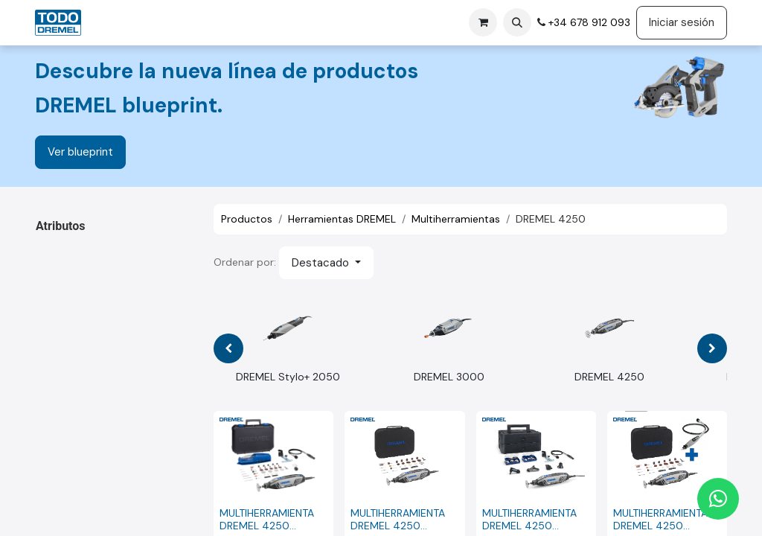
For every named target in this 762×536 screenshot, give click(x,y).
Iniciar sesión (681, 22)
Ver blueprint (80, 151)
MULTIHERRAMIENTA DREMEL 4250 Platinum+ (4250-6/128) (529, 519)
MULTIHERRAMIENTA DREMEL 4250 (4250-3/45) (267, 519)
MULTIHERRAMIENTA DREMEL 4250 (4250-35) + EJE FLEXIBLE (660, 519)
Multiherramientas (456, 219)
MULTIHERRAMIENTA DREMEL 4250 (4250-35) (397, 519)
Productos (246, 219)
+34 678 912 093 (587, 22)
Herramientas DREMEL (342, 219)
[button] (517, 22)
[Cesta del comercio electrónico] (483, 22)
